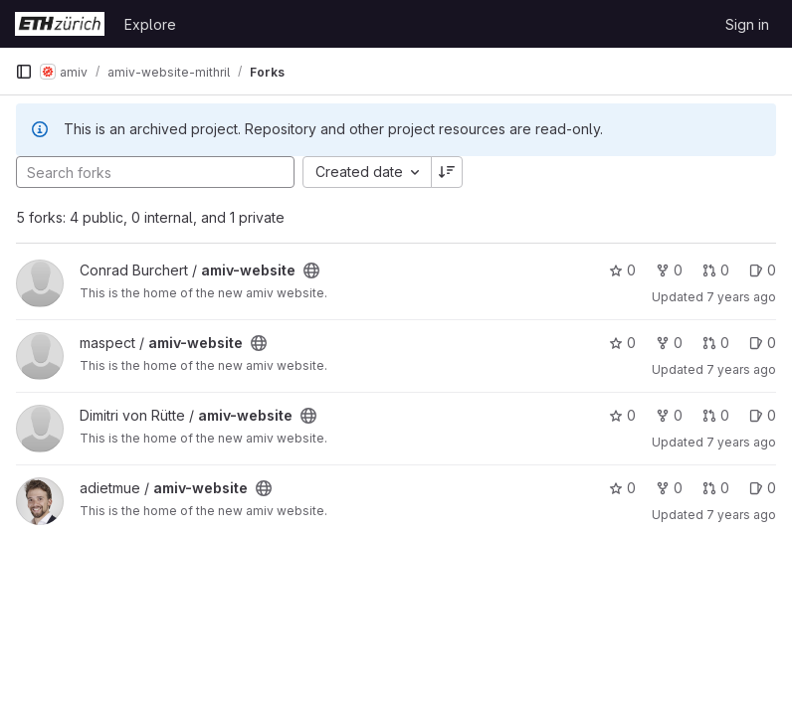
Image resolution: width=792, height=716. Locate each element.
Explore (150, 24)
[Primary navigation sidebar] (24, 72)
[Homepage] (59, 24)
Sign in (747, 24)
